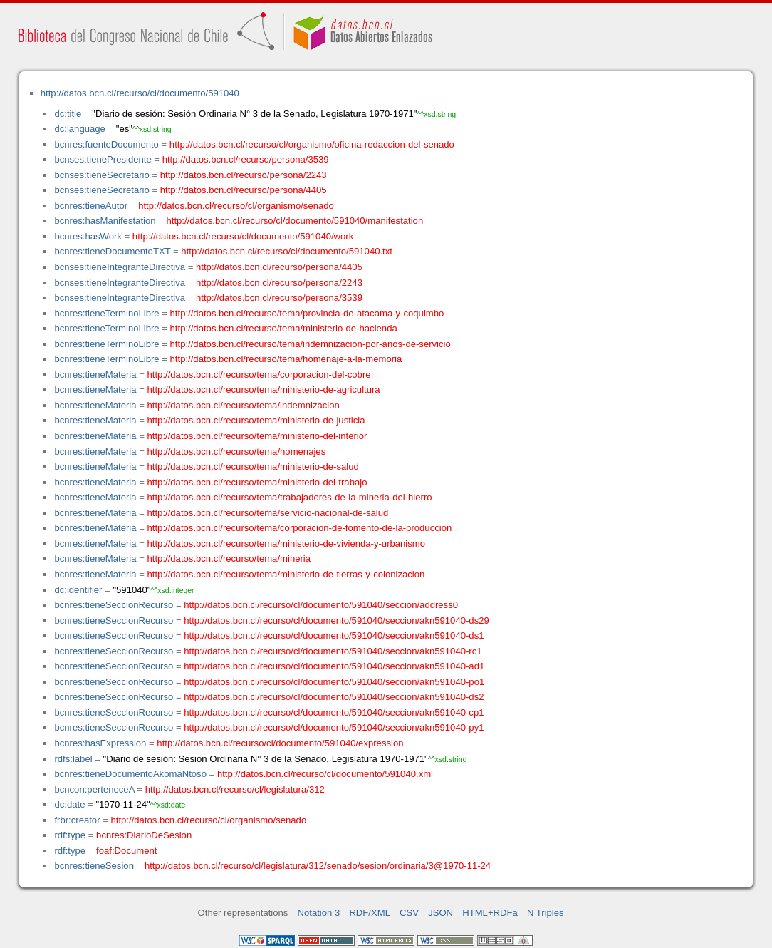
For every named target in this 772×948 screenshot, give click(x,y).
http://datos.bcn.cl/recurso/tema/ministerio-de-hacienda (283, 328)
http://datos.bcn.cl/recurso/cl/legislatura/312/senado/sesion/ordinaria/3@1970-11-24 (318, 865)
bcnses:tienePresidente (102, 159)
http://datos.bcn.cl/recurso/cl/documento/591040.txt (286, 251)
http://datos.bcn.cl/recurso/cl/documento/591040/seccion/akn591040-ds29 (336, 620)
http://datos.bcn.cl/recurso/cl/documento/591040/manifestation (294, 220)
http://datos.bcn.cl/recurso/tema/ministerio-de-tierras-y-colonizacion (286, 574)
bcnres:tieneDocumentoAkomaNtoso (130, 773)
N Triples (545, 912)
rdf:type (69, 835)
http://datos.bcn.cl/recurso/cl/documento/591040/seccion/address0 (321, 604)
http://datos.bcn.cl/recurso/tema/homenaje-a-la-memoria (286, 359)
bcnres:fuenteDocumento (106, 144)
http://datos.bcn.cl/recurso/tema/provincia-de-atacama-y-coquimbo (307, 313)
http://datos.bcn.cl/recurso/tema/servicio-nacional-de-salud (268, 513)
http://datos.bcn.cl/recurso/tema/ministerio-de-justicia (256, 420)
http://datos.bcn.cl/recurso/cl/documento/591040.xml (325, 773)
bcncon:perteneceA (94, 789)
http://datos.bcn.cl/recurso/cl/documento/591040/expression (280, 743)
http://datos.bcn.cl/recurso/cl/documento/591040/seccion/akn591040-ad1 (334, 666)
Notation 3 (319, 912)
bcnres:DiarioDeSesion (144, 835)
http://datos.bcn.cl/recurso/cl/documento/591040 (140, 93)
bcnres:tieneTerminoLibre (106, 313)
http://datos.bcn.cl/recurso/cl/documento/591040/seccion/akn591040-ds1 (334, 635)
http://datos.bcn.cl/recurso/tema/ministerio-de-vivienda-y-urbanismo (286, 543)
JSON (440, 912)
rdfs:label (73, 758)
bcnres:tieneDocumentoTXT (112, 251)
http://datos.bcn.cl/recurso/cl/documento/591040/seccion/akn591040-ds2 (334, 696)
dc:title (67, 113)
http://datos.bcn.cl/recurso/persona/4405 (243, 190)
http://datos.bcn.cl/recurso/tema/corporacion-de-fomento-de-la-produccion (299, 527)
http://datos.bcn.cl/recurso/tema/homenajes (236, 451)
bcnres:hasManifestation (104, 220)
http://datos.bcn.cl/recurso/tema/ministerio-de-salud (253, 466)
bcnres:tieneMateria (95, 374)
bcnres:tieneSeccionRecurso (113, 604)
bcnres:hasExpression (100, 743)
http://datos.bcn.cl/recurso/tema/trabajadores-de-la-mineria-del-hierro (289, 497)
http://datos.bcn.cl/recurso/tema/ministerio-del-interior (257, 436)
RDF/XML (369, 912)
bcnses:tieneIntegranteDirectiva (119, 267)
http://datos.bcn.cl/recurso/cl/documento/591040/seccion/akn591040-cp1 (334, 712)
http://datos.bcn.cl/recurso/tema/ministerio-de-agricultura (263, 389)
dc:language (79, 128)
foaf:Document (126, 850)
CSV (409, 912)
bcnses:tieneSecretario (101, 175)
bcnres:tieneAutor (90, 205)
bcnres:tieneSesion (94, 865)
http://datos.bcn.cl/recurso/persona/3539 (245, 159)
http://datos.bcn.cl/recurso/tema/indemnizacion (243, 405)
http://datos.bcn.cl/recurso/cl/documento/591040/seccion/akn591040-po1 (334, 681)
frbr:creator (77, 820)
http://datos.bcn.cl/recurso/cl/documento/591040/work (242, 236)
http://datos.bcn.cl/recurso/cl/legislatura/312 (235, 789)
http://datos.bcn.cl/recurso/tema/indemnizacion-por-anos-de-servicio (310, 344)
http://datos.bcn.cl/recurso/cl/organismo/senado (236, 205)
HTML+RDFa (490, 912)
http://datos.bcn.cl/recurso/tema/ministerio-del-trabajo (257, 482)
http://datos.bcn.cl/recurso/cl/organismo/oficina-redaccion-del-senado (311, 144)
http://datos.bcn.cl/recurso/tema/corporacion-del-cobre (259, 374)
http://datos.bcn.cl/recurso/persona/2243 (243, 175)
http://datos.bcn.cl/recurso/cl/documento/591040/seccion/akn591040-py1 (334, 727)
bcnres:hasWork (87, 236)
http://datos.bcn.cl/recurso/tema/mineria (229, 558)
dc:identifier (78, 589)
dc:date (69, 804)
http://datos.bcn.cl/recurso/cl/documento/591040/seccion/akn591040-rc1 (332, 651)
